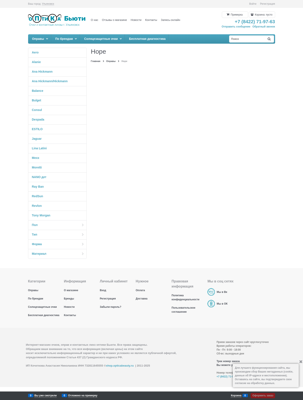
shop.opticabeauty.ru (120, 365)
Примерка (236, 14)
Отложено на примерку (82, 395)
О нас (94, 20)
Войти (252, 3)
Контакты (151, 20)
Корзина (236, 395)
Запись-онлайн (170, 20)
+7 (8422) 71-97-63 (255, 21)
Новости (136, 20)
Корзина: (263, 14)
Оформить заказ (262, 395)
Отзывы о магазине (114, 20)
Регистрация (267, 3)
